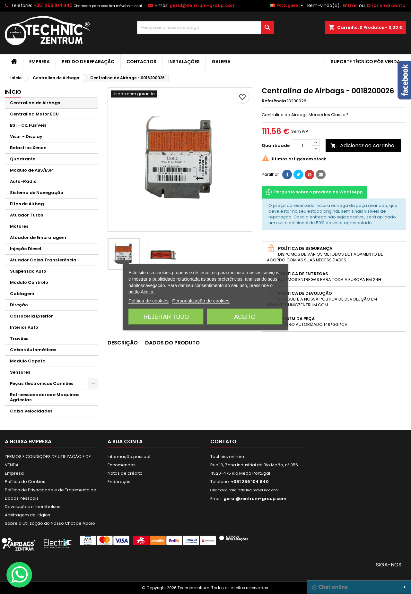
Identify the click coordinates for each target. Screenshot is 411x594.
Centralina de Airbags (35, 103)
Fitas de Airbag (27, 204)
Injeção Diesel (25, 249)
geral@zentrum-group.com (203, 5)
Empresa (39, 61)
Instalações (184, 61)
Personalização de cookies (200, 300)
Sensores (20, 372)
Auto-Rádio (23, 181)
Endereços (119, 482)
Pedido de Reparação (88, 61)
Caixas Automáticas (33, 350)
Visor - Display (26, 136)
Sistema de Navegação (36, 193)
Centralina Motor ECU (34, 114)
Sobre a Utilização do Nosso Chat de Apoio (50, 523)
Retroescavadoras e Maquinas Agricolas (44, 397)
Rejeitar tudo (166, 317)
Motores (19, 226)
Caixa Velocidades (31, 411)
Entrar (350, 5)
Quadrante (22, 159)
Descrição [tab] (123, 342)
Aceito (245, 317)
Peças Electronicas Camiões (41, 383)
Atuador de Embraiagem (38, 237)
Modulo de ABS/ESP (31, 170)
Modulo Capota (28, 361)
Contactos (141, 61)
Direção (19, 305)
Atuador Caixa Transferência (43, 260)
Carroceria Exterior (31, 316)
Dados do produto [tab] (172, 342)
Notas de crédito (125, 473)
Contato (223, 441)
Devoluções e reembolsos (32, 507)
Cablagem (22, 294)
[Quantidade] (302, 145)
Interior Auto (24, 327)
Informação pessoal (129, 457)
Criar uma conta (386, 5)
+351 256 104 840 (53, 5)
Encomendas (122, 465)
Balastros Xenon (28, 148)
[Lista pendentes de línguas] (287, 5)
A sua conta (125, 441)
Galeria (221, 61)
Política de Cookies (25, 482)
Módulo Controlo (29, 282)
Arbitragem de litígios (27, 515)
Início (13, 92)
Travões (19, 338)
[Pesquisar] (205, 27)
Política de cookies (148, 300)
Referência (274, 101)
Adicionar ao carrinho (362, 145)
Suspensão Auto (28, 271)
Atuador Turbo (26, 215)
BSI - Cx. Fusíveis (28, 125)
